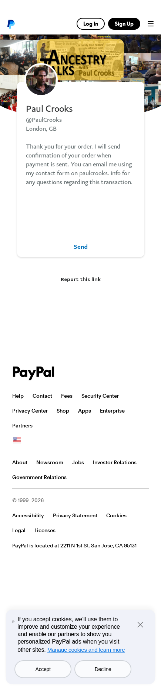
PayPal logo (11, 24)
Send (81, 246)
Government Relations (39, 477)
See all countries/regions (17, 440)
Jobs (78, 462)
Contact (42, 396)
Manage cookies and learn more (86, 650)
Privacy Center (30, 411)
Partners (22, 426)
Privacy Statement (75, 515)
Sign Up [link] (124, 23)
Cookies (116, 515)
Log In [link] (90, 23)
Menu (150, 23)
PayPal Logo (33, 373)
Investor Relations (115, 462)
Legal (19, 530)
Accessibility (28, 515)
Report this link (81, 279)
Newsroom (49, 462)
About (19, 462)
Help (18, 396)
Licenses (45, 530)
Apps (84, 411)
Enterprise (112, 411)
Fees (67, 396)
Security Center (100, 396)
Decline (103, 669)
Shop (63, 411)
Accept (43, 669)
